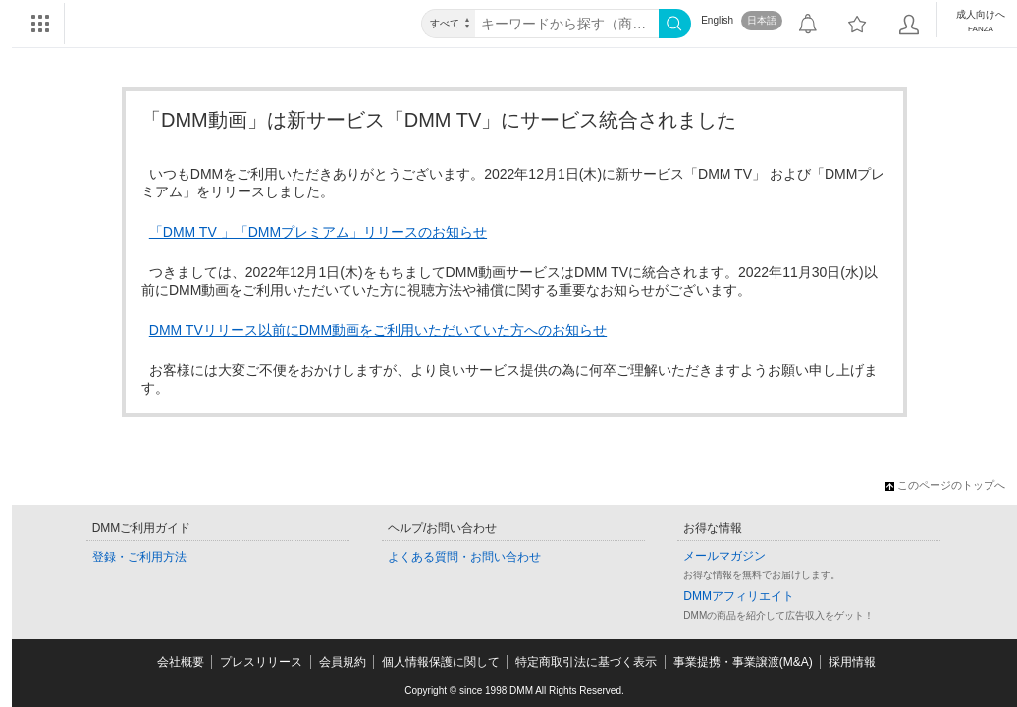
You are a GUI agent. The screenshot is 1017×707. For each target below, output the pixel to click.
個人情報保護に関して (441, 662)
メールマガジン (724, 556)
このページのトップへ (945, 485)
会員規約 (342, 662)
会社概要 (180, 662)
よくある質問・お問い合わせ (464, 557)
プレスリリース (261, 662)
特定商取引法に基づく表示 (586, 662)
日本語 (761, 20)
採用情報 (852, 662)
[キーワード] (567, 23)
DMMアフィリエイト (738, 596)
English (717, 20)
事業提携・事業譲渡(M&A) (743, 662)
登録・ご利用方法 (139, 557)
